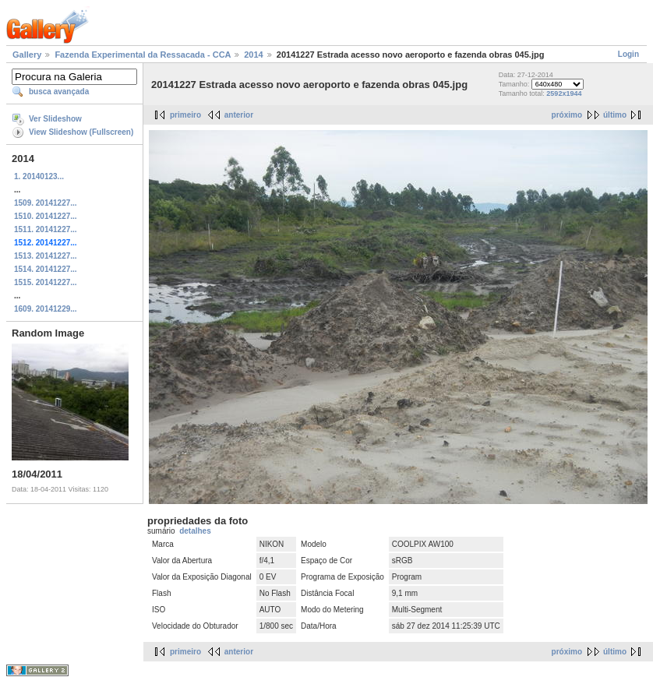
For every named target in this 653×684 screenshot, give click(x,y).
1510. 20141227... (45, 216)
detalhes (195, 531)
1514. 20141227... (45, 269)
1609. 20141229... (45, 309)
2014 (253, 54)
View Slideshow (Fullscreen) (81, 132)
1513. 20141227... (45, 256)
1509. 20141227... (45, 203)
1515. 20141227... (45, 282)
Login (628, 54)
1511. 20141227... (45, 229)
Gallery (26, 54)
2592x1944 (563, 93)
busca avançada (59, 91)
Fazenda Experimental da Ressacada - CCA (143, 54)
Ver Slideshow (55, 119)
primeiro (185, 115)
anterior (238, 115)
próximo (567, 115)
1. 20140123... (39, 176)
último (615, 115)
